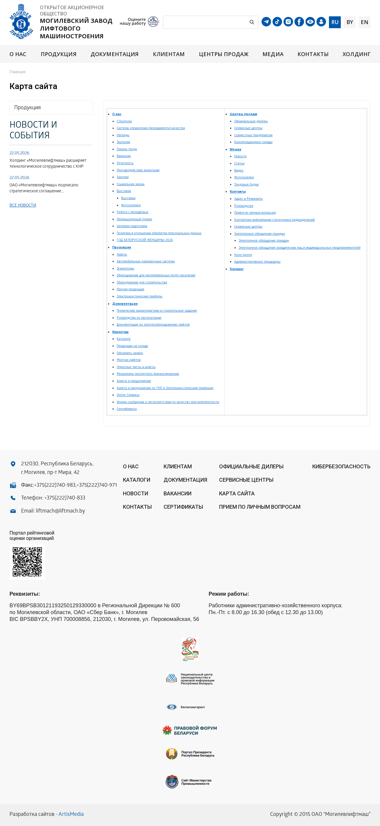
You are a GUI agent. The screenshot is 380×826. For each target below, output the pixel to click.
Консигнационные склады (253, 142)
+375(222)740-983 (54, 486)
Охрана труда (127, 149)
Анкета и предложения (134, 381)
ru (335, 22)
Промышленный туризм (134, 219)
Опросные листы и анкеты (136, 367)
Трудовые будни (246, 185)
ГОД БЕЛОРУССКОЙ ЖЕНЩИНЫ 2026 (145, 240)
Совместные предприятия (253, 135)
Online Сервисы (128, 395)
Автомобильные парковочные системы (146, 262)
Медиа (272, 54)
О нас (18, 54)
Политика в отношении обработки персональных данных (159, 233)
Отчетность (125, 163)
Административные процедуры (257, 262)
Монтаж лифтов (129, 360)
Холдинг (356, 54)
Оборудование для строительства (142, 283)
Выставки (124, 191)
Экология (123, 142)
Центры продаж (223, 54)
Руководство (243, 206)
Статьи (239, 164)
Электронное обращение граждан (264, 241)
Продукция (59, 54)
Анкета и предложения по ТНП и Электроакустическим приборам (165, 388)
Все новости (23, 205)
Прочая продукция (130, 289)
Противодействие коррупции (138, 170)
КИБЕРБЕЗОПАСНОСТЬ (341, 466)
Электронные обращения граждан (259, 234)
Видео (238, 171)
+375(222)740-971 (97, 486)
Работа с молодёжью (132, 212)
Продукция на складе (132, 346)
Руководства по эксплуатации (139, 318)
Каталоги (123, 339)
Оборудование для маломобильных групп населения (156, 276)
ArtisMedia (71, 815)
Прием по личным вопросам (255, 213)
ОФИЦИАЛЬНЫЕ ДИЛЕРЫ (251, 466)
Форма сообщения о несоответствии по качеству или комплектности (168, 402)
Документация (115, 54)
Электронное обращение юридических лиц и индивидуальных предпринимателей (299, 248)
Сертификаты (127, 409)
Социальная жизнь (131, 184)
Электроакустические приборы (139, 297)
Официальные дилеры (251, 121)
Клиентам (169, 54)
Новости (240, 156)
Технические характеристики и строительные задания (157, 311)
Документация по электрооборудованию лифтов (153, 325)
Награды (123, 135)
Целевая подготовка (132, 226)
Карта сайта (237, 493)
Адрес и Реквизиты (248, 199)
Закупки (123, 177)
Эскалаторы (125, 269)
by (349, 22)
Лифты (122, 255)
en (364, 22)
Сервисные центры (248, 128)
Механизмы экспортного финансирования (148, 374)
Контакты (313, 54)
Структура (124, 121)
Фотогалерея (131, 205)
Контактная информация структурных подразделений (274, 220)
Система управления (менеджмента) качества (151, 128)
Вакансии (124, 156)
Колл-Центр (243, 255)
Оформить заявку (130, 353)
